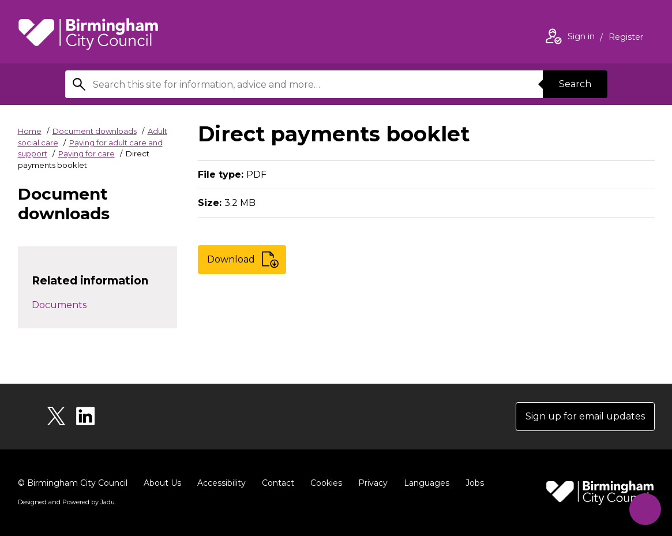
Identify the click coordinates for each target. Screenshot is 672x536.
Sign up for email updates (585, 416)
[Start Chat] (645, 509)
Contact (278, 483)
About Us (162, 483)
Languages (426, 483)
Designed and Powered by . (67, 502)
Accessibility (221, 483)
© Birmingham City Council (72, 483)
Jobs (474, 483)
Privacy (373, 483)
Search (575, 83)
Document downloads (94, 131)
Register (626, 38)
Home (30, 131)
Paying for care (86, 153)
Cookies (326, 483)
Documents (59, 304)
